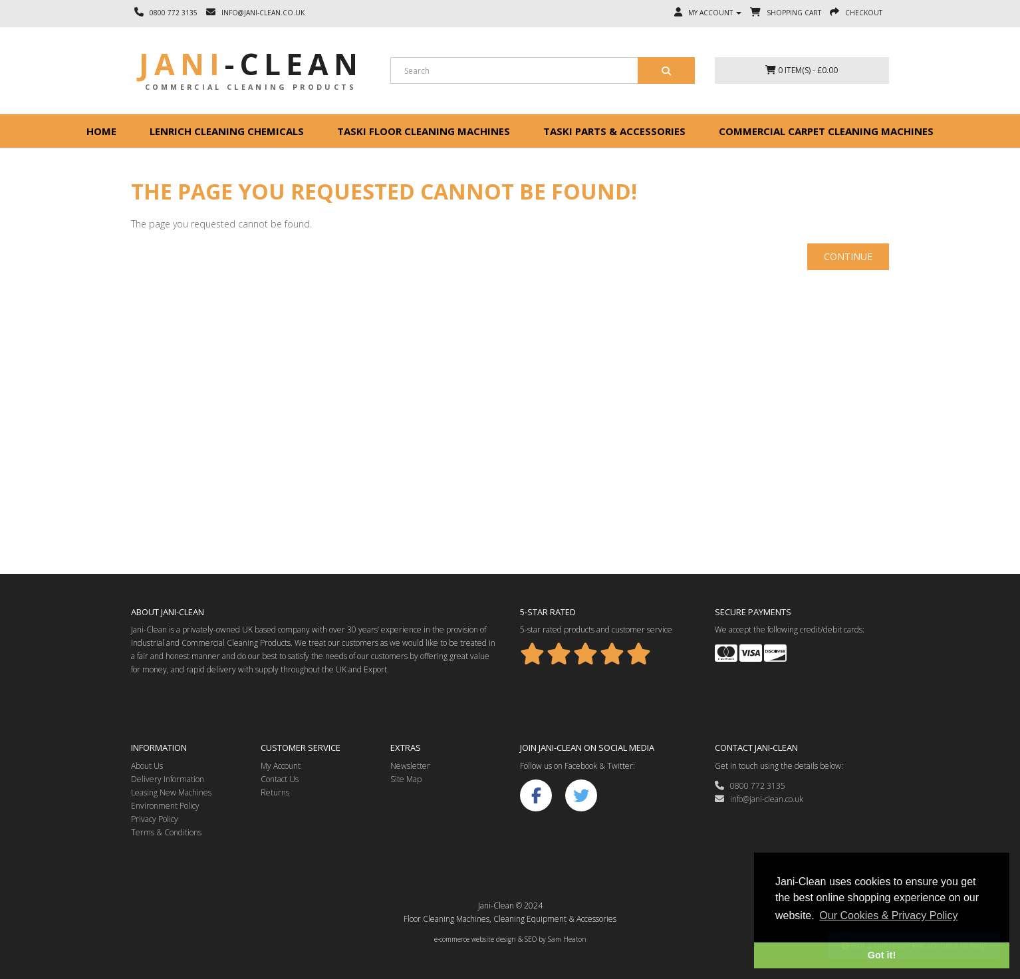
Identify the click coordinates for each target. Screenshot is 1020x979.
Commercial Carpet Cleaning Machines (826, 131)
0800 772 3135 (750, 785)
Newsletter (410, 765)
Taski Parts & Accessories (614, 131)
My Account (281, 765)
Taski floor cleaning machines (423, 131)
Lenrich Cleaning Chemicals (227, 131)
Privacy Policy (154, 819)
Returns (275, 792)
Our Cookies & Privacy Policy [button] (888, 915)
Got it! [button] (882, 955)
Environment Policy (165, 805)
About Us (147, 765)
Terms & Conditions (166, 832)
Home (101, 131)
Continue (848, 256)
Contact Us (280, 779)
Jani (251, 64)
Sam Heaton (567, 939)
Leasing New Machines (171, 792)
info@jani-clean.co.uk (759, 799)
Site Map (406, 779)
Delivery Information (167, 779)
